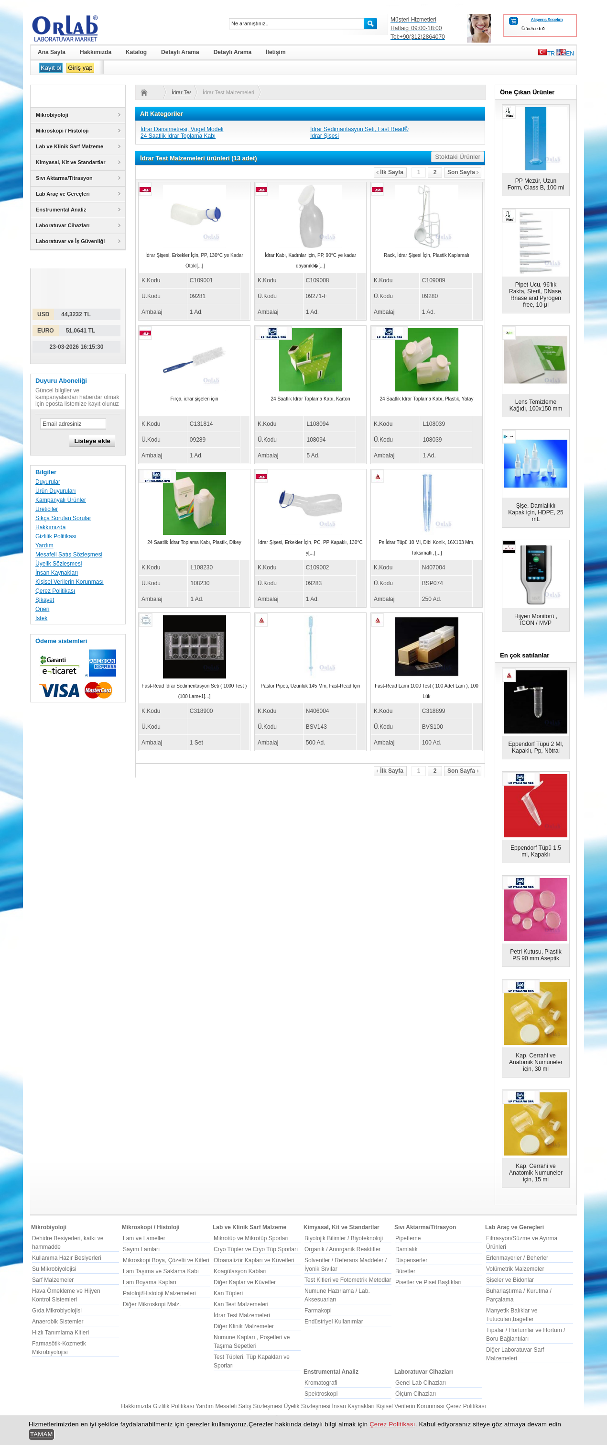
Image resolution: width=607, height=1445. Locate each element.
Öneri (42, 609)
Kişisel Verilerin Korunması (69, 581)
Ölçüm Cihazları (415, 1393)
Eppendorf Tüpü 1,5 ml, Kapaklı (535, 851)
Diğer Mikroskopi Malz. (152, 1304)
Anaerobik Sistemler (57, 1321)
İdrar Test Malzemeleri (181, 92)
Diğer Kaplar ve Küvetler (245, 1282)
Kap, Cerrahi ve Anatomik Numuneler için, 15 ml (536, 1173)
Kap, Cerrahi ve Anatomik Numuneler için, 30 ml (536, 1062)
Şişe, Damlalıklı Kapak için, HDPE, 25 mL (535, 512)
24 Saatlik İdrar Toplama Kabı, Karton (310, 398)
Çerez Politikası (55, 591)
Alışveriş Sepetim (547, 19)
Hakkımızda (50, 527)
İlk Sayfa (389, 172)
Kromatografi (320, 1382)
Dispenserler (411, 1260)
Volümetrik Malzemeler (515, 1269)
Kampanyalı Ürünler (60, 500)
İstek (41, 618)
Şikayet (44, 600)
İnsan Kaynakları (56, 572)
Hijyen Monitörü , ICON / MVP (535, 619)
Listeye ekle (92, 441)
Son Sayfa (463, 172)
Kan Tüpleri (228, 1293)
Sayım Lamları (141, 1249)
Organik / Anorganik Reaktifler (342, 1249)
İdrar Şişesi (324, 136)
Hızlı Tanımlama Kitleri (60, 1332)
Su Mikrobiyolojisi (54, 1269)
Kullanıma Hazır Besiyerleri (66, 1258)
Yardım (44, 545)
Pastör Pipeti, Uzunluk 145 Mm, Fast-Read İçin (310, 686)
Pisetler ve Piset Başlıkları (428, 1282)
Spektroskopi (320, 1393)
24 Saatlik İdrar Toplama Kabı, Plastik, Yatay (426, 398)
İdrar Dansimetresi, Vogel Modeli (182, 129)
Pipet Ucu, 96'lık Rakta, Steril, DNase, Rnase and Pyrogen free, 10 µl (536, 294)
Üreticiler (46, 509)
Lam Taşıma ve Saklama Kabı (161, 1271)
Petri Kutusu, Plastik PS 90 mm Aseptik (535, 955)
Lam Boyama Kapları (149, 1282)
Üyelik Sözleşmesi (58, 563)
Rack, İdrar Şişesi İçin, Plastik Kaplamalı (426, 255)
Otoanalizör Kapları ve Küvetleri (254, 1260)
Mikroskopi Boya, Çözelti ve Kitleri (166, 1260)
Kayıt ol (51, 67)
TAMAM (41, 1434)
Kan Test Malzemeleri (241, 1304)
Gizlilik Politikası (55, 536)
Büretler (405, 1271)
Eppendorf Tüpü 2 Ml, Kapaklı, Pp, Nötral (535, 747)
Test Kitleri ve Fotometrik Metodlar (347, 1280)
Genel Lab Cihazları (420, 1382)
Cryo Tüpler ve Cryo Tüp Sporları (256, 1249)
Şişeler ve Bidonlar (510, 1280)
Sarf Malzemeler (53, 1280)
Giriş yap (80, 67)
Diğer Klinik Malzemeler (244, 1326)
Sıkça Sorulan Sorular (63, 518)
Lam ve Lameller (144, 1238)
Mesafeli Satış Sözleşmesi (68, 554)
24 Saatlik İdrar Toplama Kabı (178, 136)
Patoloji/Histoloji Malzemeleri (159, 1293)
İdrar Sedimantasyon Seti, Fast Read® (359, 129)
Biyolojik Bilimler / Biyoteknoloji (343, 1238)
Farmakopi (318, 1310)
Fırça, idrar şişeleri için (194, 398)
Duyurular (47, 481)
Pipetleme (408, 1238)
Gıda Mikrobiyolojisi (57, 1310)
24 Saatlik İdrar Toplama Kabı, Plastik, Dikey (194, 542)
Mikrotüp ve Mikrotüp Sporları (251, 1238)
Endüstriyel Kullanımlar (333, 1321)
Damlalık (406, 1249)
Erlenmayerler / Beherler (517, 1258)
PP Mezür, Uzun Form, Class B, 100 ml (536, 184)
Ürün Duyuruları (55, 491)
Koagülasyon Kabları (240, 1271)
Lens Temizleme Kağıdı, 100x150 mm (536, 405)
